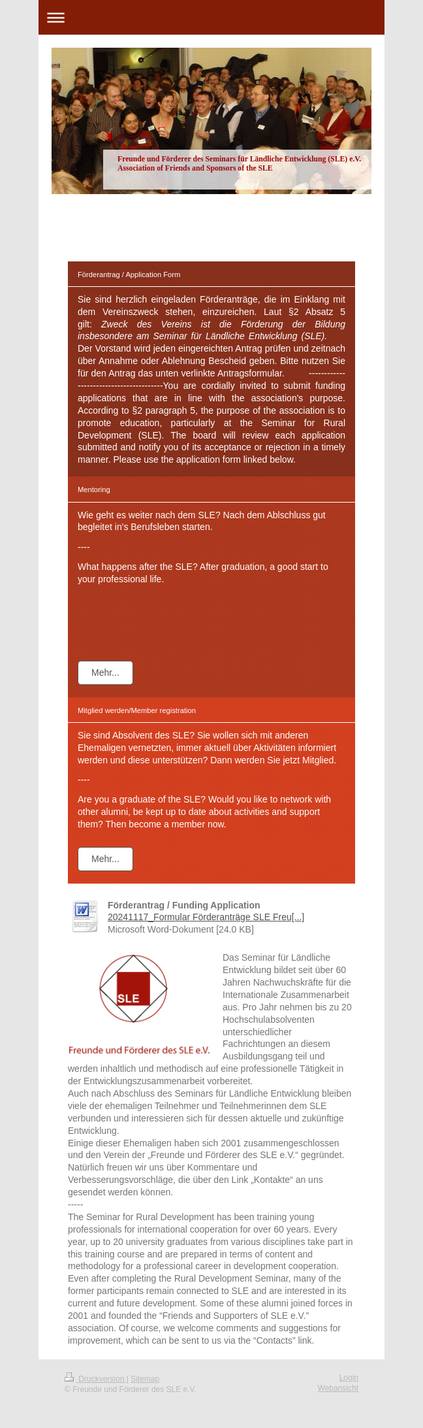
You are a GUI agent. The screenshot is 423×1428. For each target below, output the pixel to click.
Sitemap (145, 1379)
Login (348, 1377)
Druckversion (96, 1379)
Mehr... (105, 672)
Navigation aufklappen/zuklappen (211, 17)
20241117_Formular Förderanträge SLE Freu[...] (206, 917)
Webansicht (338, 1388)
